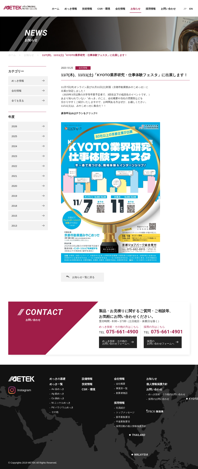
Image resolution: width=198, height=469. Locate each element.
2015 (14, 215)
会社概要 (120, 383)
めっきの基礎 (57, 378)
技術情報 (87, 8)
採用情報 (151, 8)
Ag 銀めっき (57, 393)
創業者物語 (122, 393)
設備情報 (87, 378)
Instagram (24, 390)
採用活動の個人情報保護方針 (131, 426)
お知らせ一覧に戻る (83, 277)
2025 (14, 136)
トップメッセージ (125, 412)
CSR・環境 (103, 8)
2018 (14, 205)
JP (184, 8)
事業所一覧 (122, 388)
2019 (14, 195)
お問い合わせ (168, 8)
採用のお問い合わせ (158, 399)
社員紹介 (120, 407)
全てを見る (18, 100)
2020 (14, 185)
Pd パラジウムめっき (62, 407)
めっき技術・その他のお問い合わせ (166, 394)
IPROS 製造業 (154, 411)
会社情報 (120, 8)
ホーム (55, 8)
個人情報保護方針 (156, 384)
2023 (14, 156)
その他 (54, 412)
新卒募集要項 (123, 417)
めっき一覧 (56, 384)
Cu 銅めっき (57, 398)
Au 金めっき (57, 389)
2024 (14, 146)
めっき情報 (71, 8)
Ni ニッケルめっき (60, 402)
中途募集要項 (123, 421)
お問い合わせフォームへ (119, 342)
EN (191, 8)
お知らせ (135, 8)
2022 (14, 166)
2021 (14, 176)
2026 (14, 126)
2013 (14, 225)
